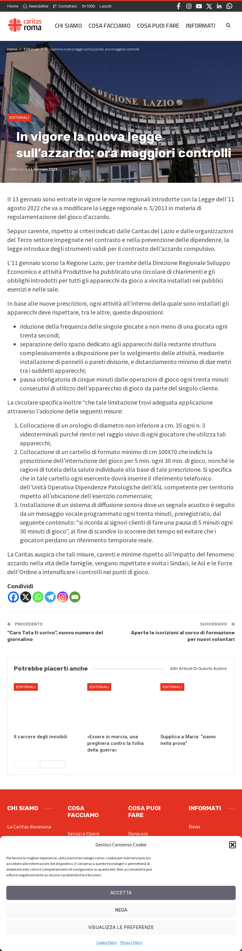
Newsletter (36, 6)
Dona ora (138, 833)
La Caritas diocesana (29, 826)
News (194, 826)
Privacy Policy (131, 942)
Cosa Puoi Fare (158, 25)
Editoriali (19, 117)
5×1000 (88, 6)
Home (12, 6)
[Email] (74, 596)
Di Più (193, 25)
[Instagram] (62, 596)
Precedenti (26, 764)
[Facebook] (13, 596)
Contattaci (65, 6)
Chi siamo (68, 25)
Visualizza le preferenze (121, 927)
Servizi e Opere (84, 833)
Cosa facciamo (109, 25)
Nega (121, 910)
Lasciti (106, 6)
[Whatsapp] (37, 596)
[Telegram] (50, 596)
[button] (232, 845)
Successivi (53, 764)
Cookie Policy (106, 942)
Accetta (121, 893)
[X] (25, 596)
